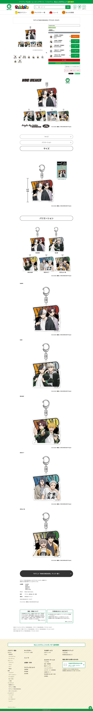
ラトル (10, 664)
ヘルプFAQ (46, 661)
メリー (10, 666)
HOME (14, 627)
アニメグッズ (18, 627)
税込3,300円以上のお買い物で (46, 645)
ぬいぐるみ (11, 678)
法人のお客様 (70, 12)
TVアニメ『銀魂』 (13, 687)
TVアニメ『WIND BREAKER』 (27, 627)
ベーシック (11, 695)
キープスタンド (12, 699)
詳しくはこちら (42, 620)
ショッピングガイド (48, 668)
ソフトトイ (11, 662)
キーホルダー (11, 676)
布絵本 (10, 668)
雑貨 (9, 670)
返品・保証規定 (47, 664)
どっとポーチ (11, 693)
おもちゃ (10, 652)
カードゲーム (11, 658)
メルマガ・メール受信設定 (50, 670)
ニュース (55, 12)
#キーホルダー (29, 599)
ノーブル (10, 697)
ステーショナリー (12, 674)
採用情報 (26, 671)
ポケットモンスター (13, 691)
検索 (68, 7)
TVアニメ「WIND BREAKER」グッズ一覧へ (46, 574)
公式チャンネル (47, 652)
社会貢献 (26, 673)
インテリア (11, 672)
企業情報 (26, 669)
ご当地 (10, 681)
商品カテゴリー (22, 12)
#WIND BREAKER (23, 599)
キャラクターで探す (20, 629)
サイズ (46, 137)
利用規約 (46, 676)
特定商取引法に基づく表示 (50, 674)
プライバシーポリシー (12, 707)
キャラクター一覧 (40, 12)
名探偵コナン (11, 684)
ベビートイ (10, 660)
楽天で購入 (64, 60)
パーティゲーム (12, 656)
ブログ (45, 654)
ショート (10, 701)
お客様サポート (47, 672)
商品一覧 (18, 630)
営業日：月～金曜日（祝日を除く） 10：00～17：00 (76, 664)
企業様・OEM (28, 662)
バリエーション (46, 142)
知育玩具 (10, 654)
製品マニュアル (47, 666)
